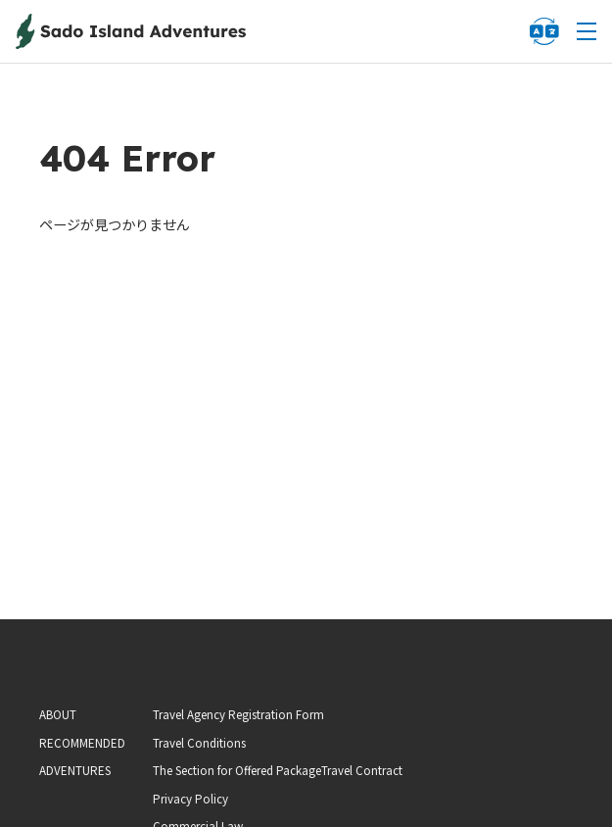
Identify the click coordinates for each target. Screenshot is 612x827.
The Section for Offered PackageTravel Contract (277, 770)
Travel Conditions (199, 743)
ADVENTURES (75, 770)
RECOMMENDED (82, 743)
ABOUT (57, 714)
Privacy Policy (190, 798)
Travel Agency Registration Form (238, 714)
